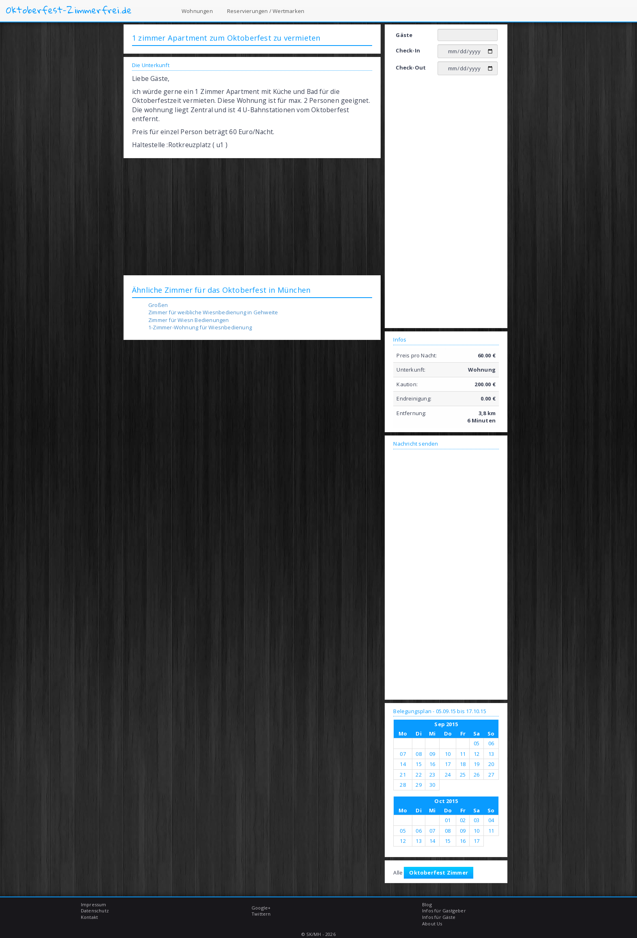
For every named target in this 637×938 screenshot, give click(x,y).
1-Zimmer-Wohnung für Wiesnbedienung (200, 327)
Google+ (261, 908)
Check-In (408, 50)
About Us (432, 924)
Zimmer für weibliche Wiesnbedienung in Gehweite (213, 312)
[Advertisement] (252, 216)
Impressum (93, 904)
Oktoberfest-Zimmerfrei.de (69, 10)
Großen (158, 305)
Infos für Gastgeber (444, 911)
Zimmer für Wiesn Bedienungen (188, 320)
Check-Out (411, 67)
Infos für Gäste (438, 917)
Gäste (404, 35)
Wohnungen (197, 11)
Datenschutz (95, 911)
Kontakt (89, 917)
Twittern (261, 914)
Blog (427, 904)
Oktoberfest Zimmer (438, 872)
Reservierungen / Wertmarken (265, 11)
